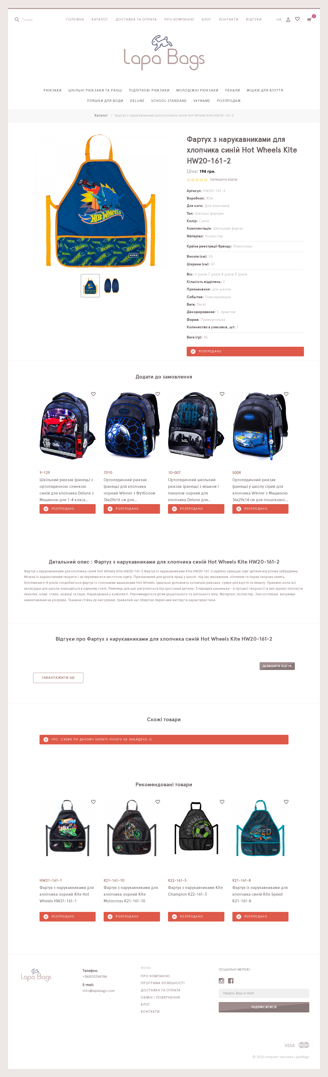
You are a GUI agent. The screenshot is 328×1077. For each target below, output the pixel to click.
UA (279, 19)
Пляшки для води (105, 101)
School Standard (169, 101)
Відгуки (254, 19)
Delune (137, 101)
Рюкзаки (53, 90)
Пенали (232, 90)
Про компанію (179, 19)
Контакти (229, 19)
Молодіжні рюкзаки (197, 90)
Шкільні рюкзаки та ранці (95, 90)
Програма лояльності (163, 983)
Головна (75, 19)
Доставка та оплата (136, 19)
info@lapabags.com (99, 991)
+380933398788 (95, 977)
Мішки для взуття (265, 90)
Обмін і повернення (160, 997)
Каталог (100, 19)
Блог (207, 19)
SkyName (201, 101)
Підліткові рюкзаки (149, 90)
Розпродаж (229, 101)
